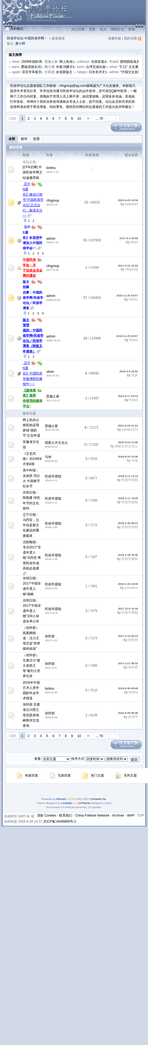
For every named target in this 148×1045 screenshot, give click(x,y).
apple (16, 72)
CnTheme (84, 802)
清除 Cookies (46, 815)
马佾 (48, 457)
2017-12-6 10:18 (128, 608)
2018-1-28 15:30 (128, 554)
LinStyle (66, 802)
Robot (113, 62)
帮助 (131, 29)
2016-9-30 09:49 (128, 688)
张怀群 (50, 636)
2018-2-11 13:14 (128, 475)
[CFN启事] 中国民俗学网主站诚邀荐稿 (32, 172)
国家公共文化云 (56, 443)
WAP (131, 815)
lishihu (51, 168)
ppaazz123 (130, 429)
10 (79, 119)
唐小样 (20, 43)
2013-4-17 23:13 (128, 395)
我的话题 (130, 38)
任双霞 (49, 72)
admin (113, 72)
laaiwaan (131, 204)
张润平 (133, 717)
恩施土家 (51, 62)
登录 (92, 29)
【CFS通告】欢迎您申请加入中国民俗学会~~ (32, 237)
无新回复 (60, 775)
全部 (11, 139)
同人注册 (78, 29)
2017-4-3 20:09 (129, 238)
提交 (134, 759)
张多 (134, 375)
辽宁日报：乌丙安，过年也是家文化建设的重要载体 (31, 525)
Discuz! (61, 798)
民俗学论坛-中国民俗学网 (25, 38)
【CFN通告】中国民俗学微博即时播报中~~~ (32, 373)
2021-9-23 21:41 (128, 425)
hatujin (82, 72)
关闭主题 (126, 775)
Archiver (118, 815)
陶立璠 (49, 67)
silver (16, 62)
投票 (36, 139)
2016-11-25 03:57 (127, 295)
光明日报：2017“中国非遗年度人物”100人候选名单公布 (32, 611)
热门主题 (93, 775)
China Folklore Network (92, 815)
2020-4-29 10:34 (128, 200)
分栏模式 (16, 29)
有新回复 (27, 775)
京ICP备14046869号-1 (59, 821)
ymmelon (131, 588)
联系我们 (65, 815)
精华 (24, 139)
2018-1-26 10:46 (128, 583)
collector (83, 62)
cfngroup (52, 200)
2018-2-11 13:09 (128, 498)
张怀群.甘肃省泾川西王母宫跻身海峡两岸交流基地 (31, 715)
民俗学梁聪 (53, 476)
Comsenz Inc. (98, 798)
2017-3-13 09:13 (128, 635)
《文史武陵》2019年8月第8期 (32, 459)
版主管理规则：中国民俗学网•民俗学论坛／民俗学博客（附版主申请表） (33, 335)
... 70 (99, 119)
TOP (140, 815)
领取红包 (117, 29)
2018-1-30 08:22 (128, 523)
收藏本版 (114, 38)
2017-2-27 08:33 (128, 663)
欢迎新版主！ (66, 72)
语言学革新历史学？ (36, 72)
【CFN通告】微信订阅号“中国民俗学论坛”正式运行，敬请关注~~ (33, 199)
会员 (103, 29)
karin (15, 67)
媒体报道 (15, 147)
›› (88, 118)
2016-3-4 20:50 (129, 371)
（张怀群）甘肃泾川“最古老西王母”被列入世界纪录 (31, 665)
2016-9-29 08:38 (128, 712)
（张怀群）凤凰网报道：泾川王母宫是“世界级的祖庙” (31, 638)
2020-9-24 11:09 (128, 442)
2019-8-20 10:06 (128, 456)
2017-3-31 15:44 (128, 265)
